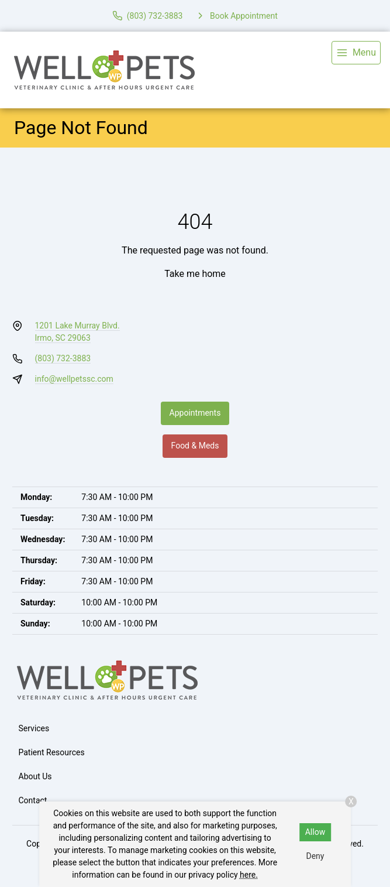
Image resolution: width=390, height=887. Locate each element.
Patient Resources (52, 752)
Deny (315, 856)
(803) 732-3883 (63, 358)
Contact (33, 800)
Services (34, 728)
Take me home (195, 273)
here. (249, 874)
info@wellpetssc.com (74, 378)
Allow (315, 832)
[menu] (356, 52)
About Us (35, 776)
